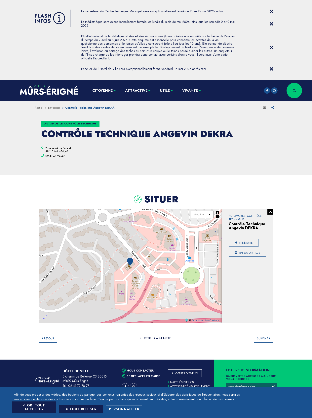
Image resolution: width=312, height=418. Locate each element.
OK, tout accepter (34, 407)
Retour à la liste (155, 338)
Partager (273, 108)
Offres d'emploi (186, 373)
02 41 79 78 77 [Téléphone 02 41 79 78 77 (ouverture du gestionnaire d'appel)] (78, 385)
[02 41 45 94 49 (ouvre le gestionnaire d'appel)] (55, 156)
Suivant (262, 338)
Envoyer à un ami (265, 108)
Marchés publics (181, 382)
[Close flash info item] (271, 11)
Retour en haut (300, 360)
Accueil (39, 108)
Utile (165, 90)
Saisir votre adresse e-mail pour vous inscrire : (251, 378)
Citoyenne (102, 90)
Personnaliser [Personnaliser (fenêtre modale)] (124, 409)
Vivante (190, 90)
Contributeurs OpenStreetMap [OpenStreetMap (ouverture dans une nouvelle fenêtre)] (205, 320)
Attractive (136, 90)
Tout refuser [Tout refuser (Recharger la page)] (81, 409)
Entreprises (54, 108)
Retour (49, 338)
